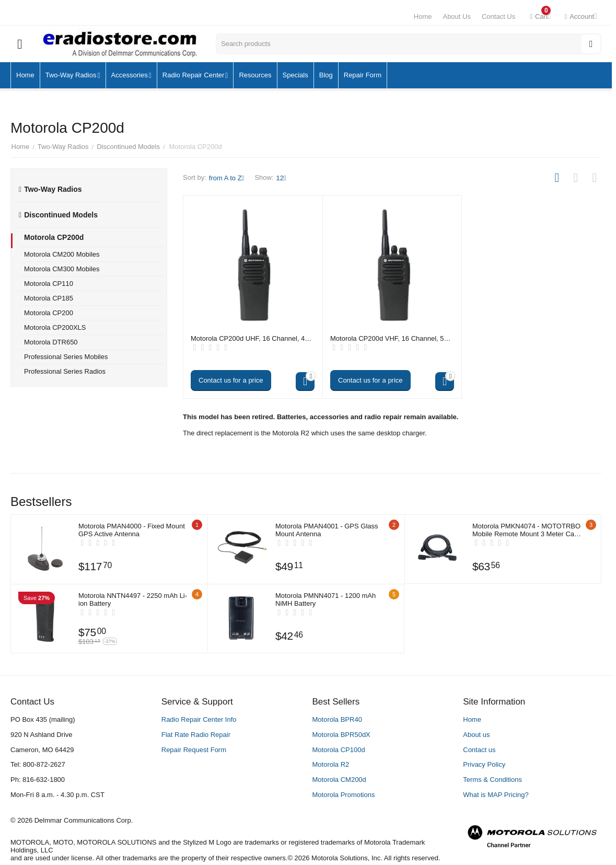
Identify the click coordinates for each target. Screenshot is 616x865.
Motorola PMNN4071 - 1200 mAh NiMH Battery (325, 599)
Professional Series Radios (65, 371)
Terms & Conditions (492, 779)
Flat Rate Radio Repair (195, 735)
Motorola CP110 (48, 283)
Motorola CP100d (338, 750)
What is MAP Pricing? (495, 795)
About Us (456, 16)
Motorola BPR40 (337, 719)
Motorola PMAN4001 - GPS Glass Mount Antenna (326, 530)
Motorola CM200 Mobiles (62, 254)
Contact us (479, 750)
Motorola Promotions (343, 795)
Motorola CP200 (48, 313)
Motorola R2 (331, 764)
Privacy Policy (484, 764)
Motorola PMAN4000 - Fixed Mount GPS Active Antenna (131, 530)
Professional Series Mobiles (66, 357)
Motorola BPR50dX (341, 735)
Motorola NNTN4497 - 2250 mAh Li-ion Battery (132, 599)
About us (476, 735)
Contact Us (498, 16)
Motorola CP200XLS (55, 327)
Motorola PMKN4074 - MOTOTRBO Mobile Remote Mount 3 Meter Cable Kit (526, 530)
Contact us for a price (231, 380)
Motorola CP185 (48, 298)
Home (423, 16)
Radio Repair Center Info (199, 719)
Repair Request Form (193, 750)
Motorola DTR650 (51, 342)
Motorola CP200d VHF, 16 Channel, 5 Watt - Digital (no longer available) (387, 338)
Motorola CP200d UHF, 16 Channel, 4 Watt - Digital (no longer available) (248, 338)
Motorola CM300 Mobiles (62, 269)
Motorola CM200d (339, 779)
